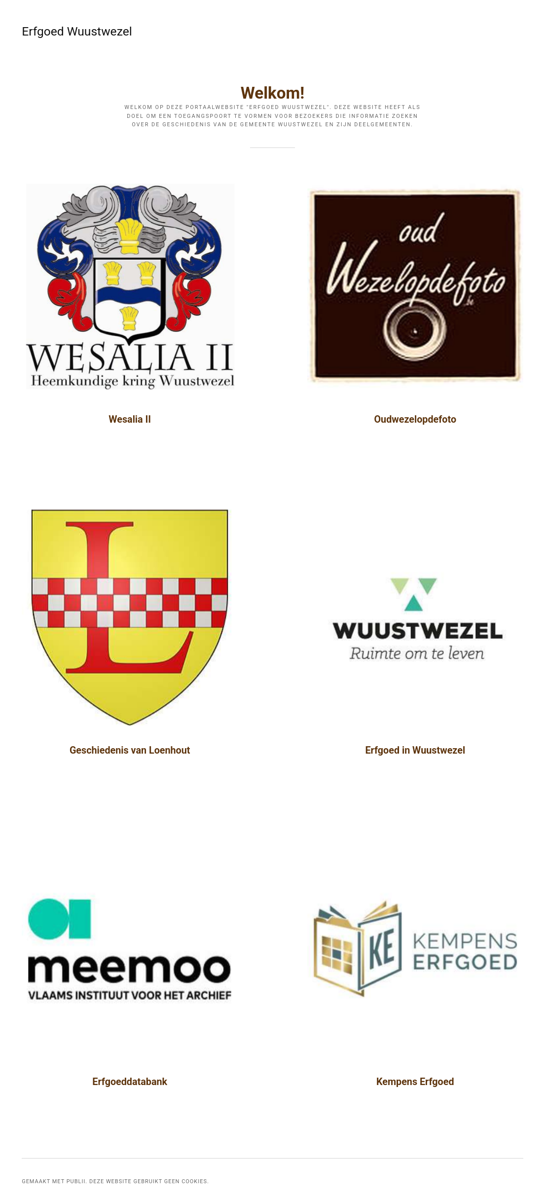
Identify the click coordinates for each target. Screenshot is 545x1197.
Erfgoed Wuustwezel (49, 31)
